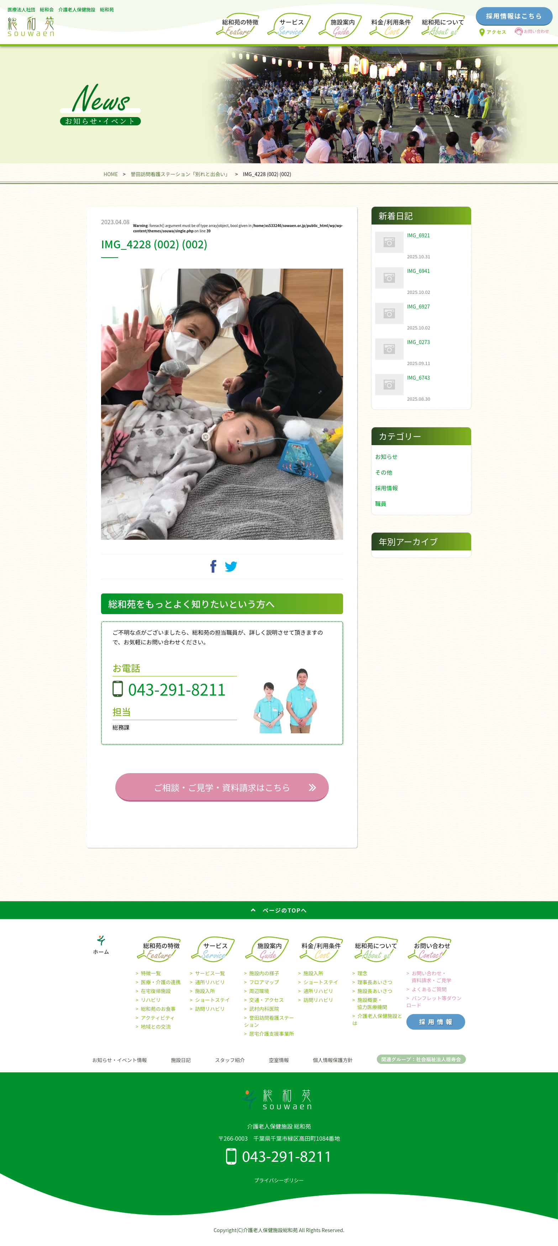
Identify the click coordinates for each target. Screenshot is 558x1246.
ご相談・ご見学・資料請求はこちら (222, 792)
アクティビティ (158, 1022)
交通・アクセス (266, 1005)
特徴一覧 (151, 978)
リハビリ (151, 1005)
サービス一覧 (210, 978)
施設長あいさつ (375, 996)
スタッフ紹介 (230, 1065)
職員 (380, 503)
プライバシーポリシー (279, 1185)
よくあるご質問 (429, 994)
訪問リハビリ (210, 1014)
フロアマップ (264, 987)
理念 (363, 978)
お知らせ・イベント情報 (119, 1065)
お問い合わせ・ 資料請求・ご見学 (428, 982)
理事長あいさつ (375, 987)
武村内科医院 (264, 1014)
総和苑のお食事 (158, 1014)
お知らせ (386, 456)
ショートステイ (212, 1005)
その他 (383, 472)
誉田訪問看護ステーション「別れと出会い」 (180, 174)
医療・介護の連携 (161, 987)
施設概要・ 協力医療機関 (369, 1009)
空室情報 (279, 1065)
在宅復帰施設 (156, 996)
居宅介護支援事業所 (271, 1038)
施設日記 (181, 1065)
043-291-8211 (177, 694)
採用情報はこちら (514, 15)
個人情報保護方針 (333, 1065)
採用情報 (386, 488)
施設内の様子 (264, 978)
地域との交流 (156, 1031)
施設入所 (205, 996)
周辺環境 (259, 996)
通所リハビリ (210, 987)
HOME (111, 174)
